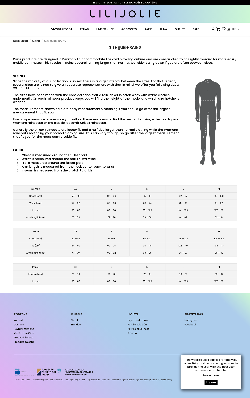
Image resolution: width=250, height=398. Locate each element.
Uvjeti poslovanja (138, 320)
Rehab (84, 29)
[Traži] (213, 29)
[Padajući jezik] (236, 29)
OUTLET (180, 29)
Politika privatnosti (138, 329)
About (74, 320)
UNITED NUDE (105, 29)
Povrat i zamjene (24, 329)
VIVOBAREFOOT (61, 29)
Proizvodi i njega (23, 337)
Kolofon (132, 333)
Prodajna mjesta (24, 342)
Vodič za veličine (24, 333)
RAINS (148, 29)
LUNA (163, 29)
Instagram (191, 320)
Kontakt (18, 320)
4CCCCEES (129, 29)
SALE (196, 29)
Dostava (19, 324)
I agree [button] (211, 382)
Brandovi (76, 324)
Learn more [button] (211, 375)
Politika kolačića (137, 324)
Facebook (190, 324)
